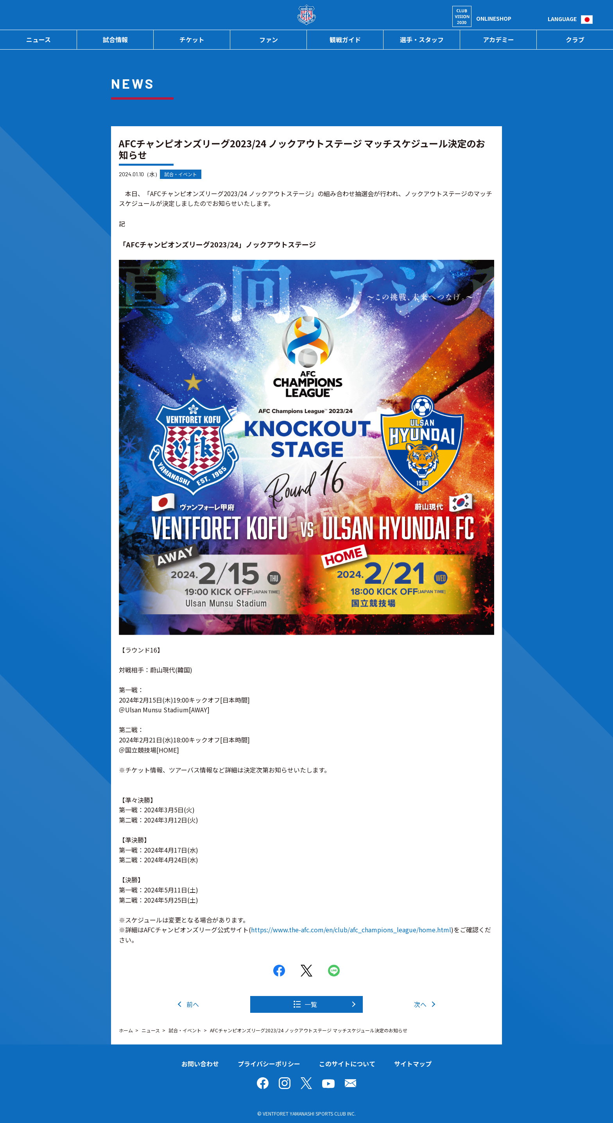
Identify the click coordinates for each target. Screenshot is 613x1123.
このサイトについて (347, 1063)
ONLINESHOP (493, 18)
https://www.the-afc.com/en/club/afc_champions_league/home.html (351, 929)
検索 (541, 18)
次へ (420, 1004)
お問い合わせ (200, 1063)
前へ (192, 1004)
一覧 (311, 1004)
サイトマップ (413, 1063)
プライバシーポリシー (269, 1063)
